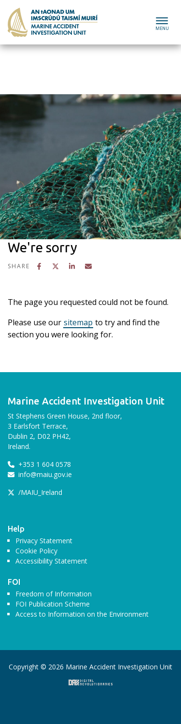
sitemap (78, 322)
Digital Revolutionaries (90, 682)
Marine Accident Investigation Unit (52, 22)
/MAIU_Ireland (35, 492)
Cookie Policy (36, 550)
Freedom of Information (53, 593)
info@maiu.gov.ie (40, 474)
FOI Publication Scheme (52, 603)
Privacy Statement (43, 540)
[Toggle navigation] (162, 22)
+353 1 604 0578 (39, 464)
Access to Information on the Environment (82, 614)
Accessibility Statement (51, 560)
